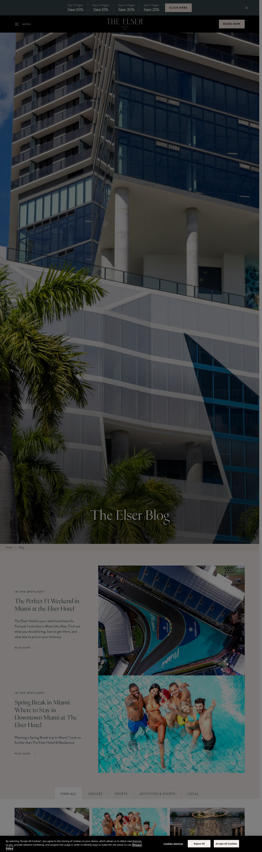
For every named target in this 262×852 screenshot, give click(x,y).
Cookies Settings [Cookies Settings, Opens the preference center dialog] (173, 843)
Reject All (199, 843)
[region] (131, 844)
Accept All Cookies (226, 843)
